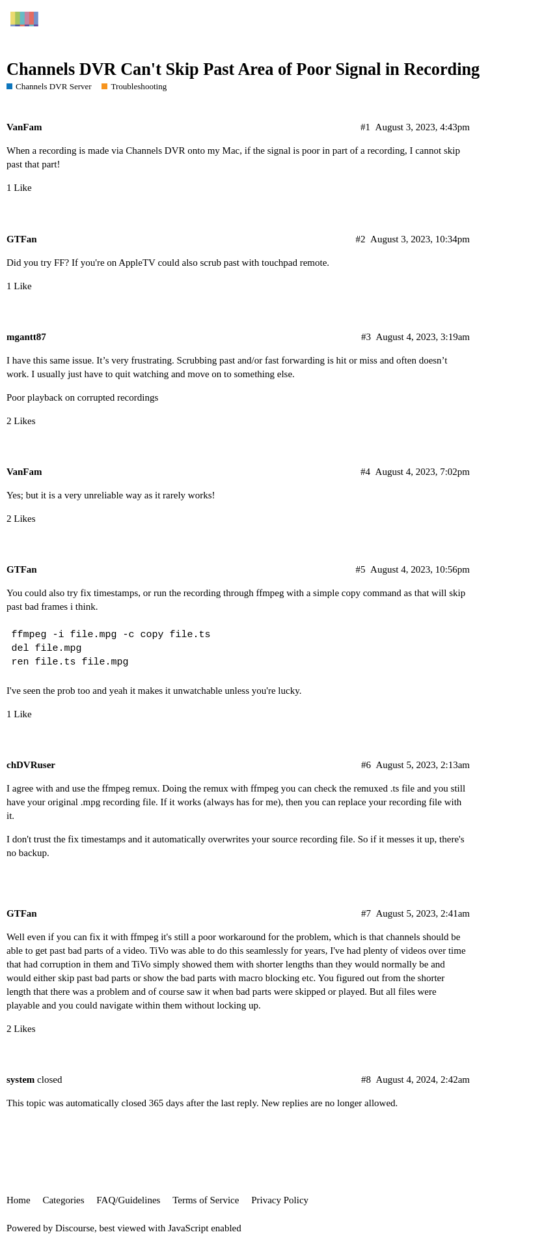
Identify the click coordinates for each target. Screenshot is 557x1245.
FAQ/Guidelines (128, 1200)
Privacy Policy (279, 1200)
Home (19, 1200)
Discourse (74, 1228)
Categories (63, 1200)
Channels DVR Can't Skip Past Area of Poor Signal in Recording (243, 69)
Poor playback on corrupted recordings (82, 397)
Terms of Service (205, 1200)
